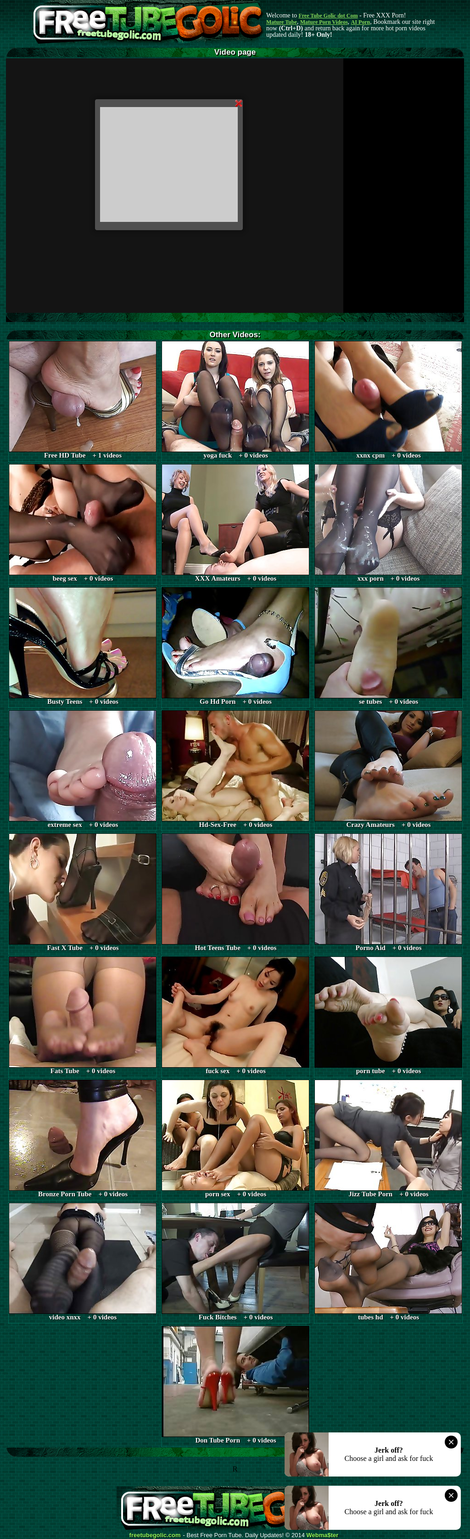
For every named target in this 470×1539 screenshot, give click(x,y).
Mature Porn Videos (324, 22)
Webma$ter (323, 1535)
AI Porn (360, 22)
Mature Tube (281, 22)
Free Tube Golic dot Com (328, 15)
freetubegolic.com (155, 1535)
